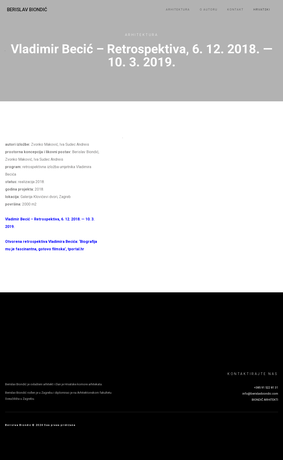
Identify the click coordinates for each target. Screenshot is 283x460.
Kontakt (235, 9)
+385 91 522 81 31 (266, 387)
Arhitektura (178, 9)
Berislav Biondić (27, 9)
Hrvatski (261, 9)
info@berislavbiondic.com (260, 393)
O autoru (208, 9)
